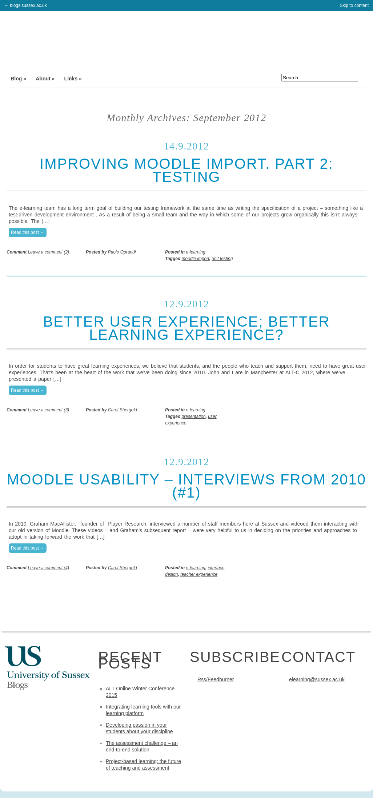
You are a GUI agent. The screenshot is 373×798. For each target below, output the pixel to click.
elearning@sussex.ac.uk (317, 679)
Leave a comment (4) (48, 567)
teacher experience (198, 574)
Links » (73, 78)
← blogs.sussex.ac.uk (25, 5)
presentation (194, 416)
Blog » (18, 78)
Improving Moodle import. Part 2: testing (186, 170)
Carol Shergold (122, 409)
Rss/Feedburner (215, 679)
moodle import (195, 258)
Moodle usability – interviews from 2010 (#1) (186, 485)
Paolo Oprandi (122, 252)
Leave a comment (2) (48, 252)
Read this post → (27, 232)
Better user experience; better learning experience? (186, 328)
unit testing (222, 258)
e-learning (195, 252)
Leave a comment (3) (48, 409)
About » (45, 78)
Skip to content (354, 5)
